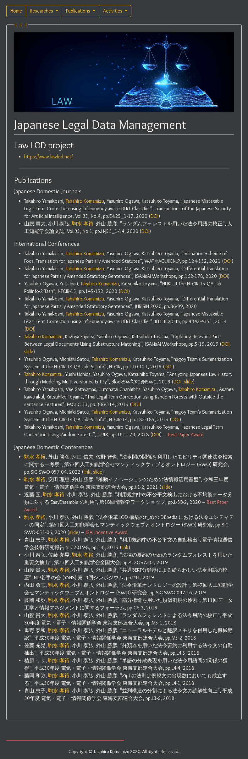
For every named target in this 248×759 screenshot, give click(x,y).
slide (28, 352)
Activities (113, 11)
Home (16, 11)
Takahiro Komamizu (85, 201)
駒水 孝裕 (82, 224)
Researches (42, 11)
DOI (154, 216)
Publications (78, 11)
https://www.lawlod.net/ (48, 157)
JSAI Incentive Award (106, 532)
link (87, 472)
